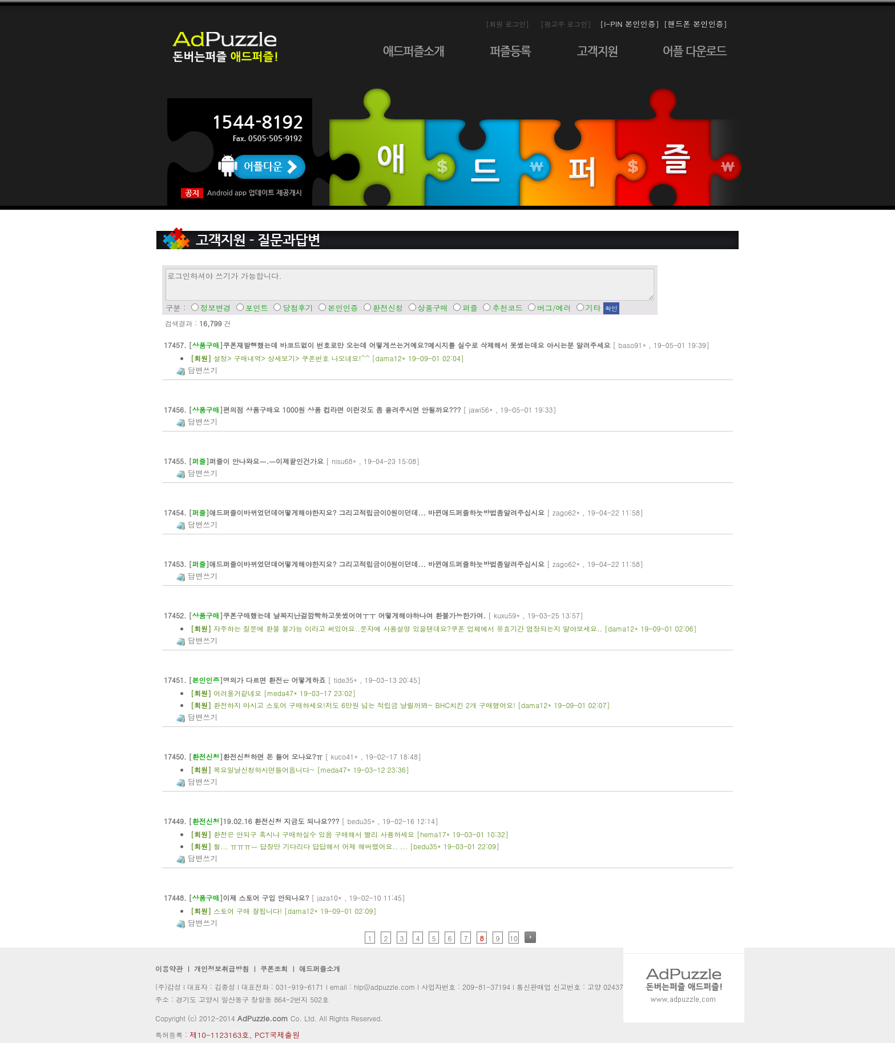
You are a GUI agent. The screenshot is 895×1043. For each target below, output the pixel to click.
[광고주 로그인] (566, 24)
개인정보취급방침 (221, 968)
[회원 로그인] (507, 24)
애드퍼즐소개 (319, 968)
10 (514, 938)
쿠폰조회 (273, 968)
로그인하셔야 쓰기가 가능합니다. (410, 285)
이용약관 (169, 968)
